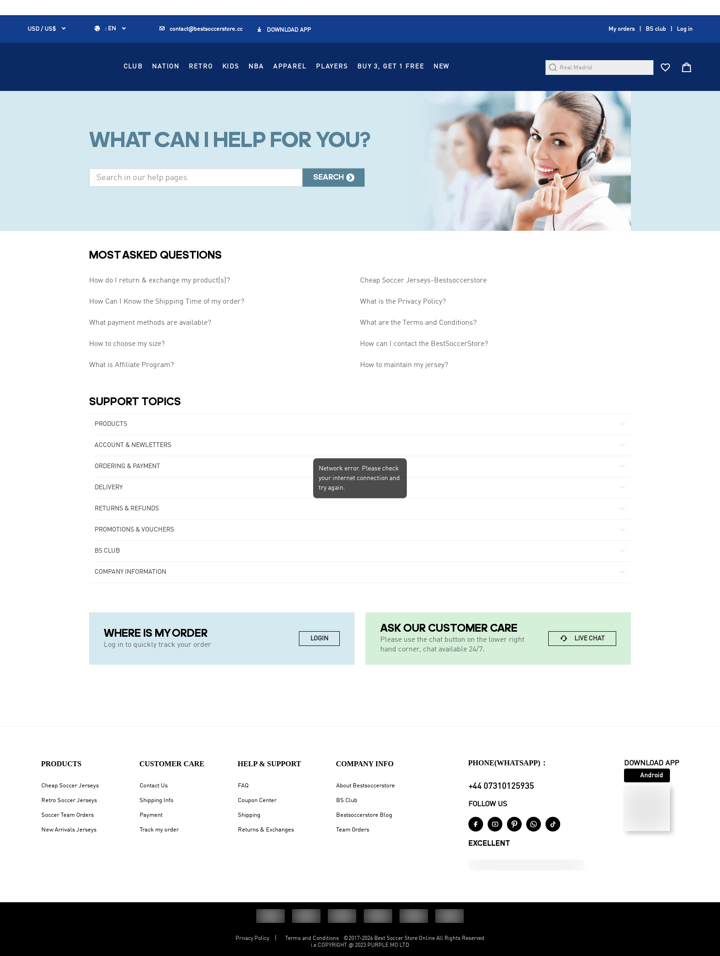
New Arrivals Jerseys (68, 830)
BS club (656, 29)
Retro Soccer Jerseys (69, 800)
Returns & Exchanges (266, 830)
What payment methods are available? (150, 355)
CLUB (211, 92)
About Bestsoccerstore (365, 786)
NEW (520, 92)
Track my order (159, 830)
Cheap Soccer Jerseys (70, 786)
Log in (684, 29)
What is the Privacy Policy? (403, 334)
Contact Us (154, 786)
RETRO (280, 92)
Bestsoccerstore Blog (364, 815)
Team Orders (352, 830)
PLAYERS (410, 92)
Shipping (249, 815)
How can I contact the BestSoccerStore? (424, 376)
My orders (621, 29)
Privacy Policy (252, 938)
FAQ (243, 786)
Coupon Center (257, 800)
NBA (335, 92)
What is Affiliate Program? (131, 397)
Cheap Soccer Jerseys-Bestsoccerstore (423, 313)
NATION (245, 92)
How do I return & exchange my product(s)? (159, 313)
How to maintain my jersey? (404, 397)
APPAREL (368, 92)
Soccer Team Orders (67, 815)
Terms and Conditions (312, 938)
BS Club (346, 800)
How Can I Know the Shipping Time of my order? (166, 334)
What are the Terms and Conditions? (418, 355)
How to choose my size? (127, 376)
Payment (151, 815)
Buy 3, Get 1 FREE (469, 92)
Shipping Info (157, 800)
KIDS (309, 92)
